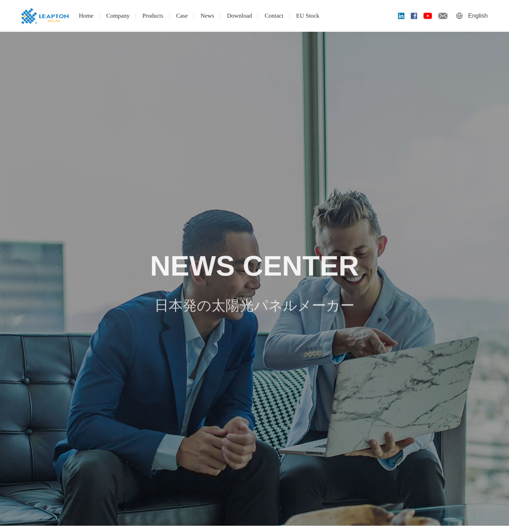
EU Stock (308, 15)
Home (86, 15)
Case (182, 15)
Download (239, 15)
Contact (274, 15)
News (207, 15)
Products (153, 15)
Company (118, 15)
